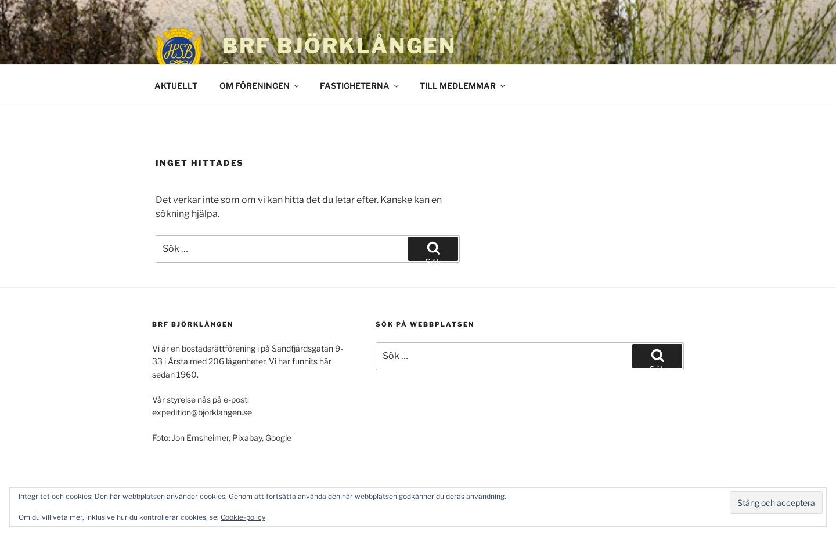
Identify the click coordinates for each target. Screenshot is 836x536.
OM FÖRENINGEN (260, 85)
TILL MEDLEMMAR (463, 85)
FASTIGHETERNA (360, 85)
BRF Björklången (339, 46)
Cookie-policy (243, 517)
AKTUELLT (175, 85)
